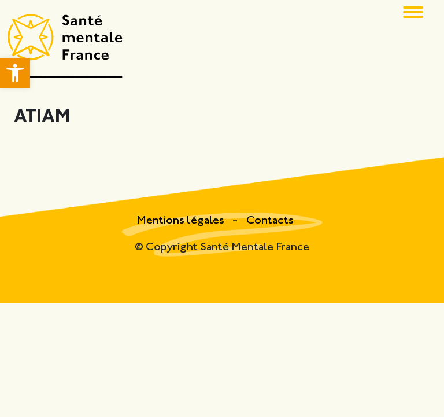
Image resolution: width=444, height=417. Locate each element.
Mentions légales (181, 221)
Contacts (270, 221)
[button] (15, 73)
